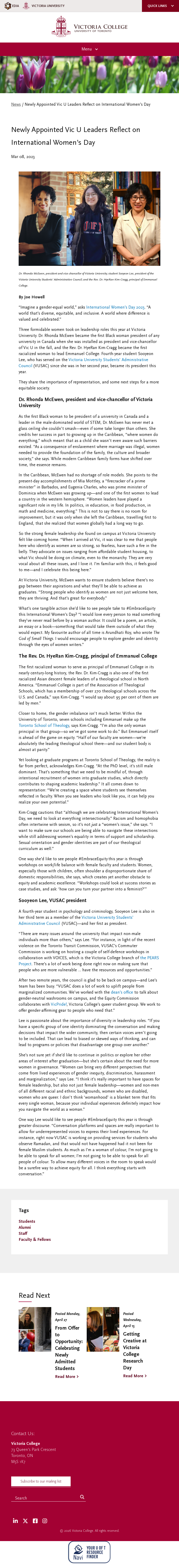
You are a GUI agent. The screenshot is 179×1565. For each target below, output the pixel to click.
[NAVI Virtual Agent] (89, 1553)
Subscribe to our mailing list (41, 1481)
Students (27, 1221)
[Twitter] (25, 1521)
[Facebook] (35, 1521)
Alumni (25, 1227)
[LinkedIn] (15, 1521)
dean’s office (122, 992)
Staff (23, 1233)
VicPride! (59, 1004)
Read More (65, 1376)
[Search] (82, 1497)
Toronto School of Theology (44, 725)
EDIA (11, 6)
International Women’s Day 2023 (115, 307)
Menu (87, 49)
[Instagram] (45, 1521)
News (16, 104)
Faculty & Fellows (35, 1239)
